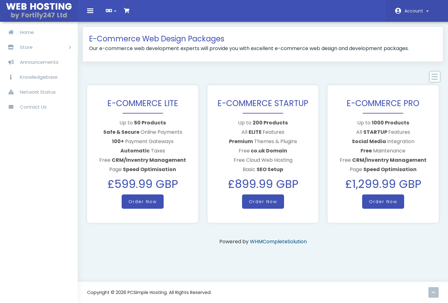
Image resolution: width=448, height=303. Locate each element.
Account (416, 11)
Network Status (29, 92)
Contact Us (25, 107)
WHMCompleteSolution (278, 245)
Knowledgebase (30, 77)
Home (18, 32)
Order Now (146, 206)
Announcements (30, 62)
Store (37, 47)
